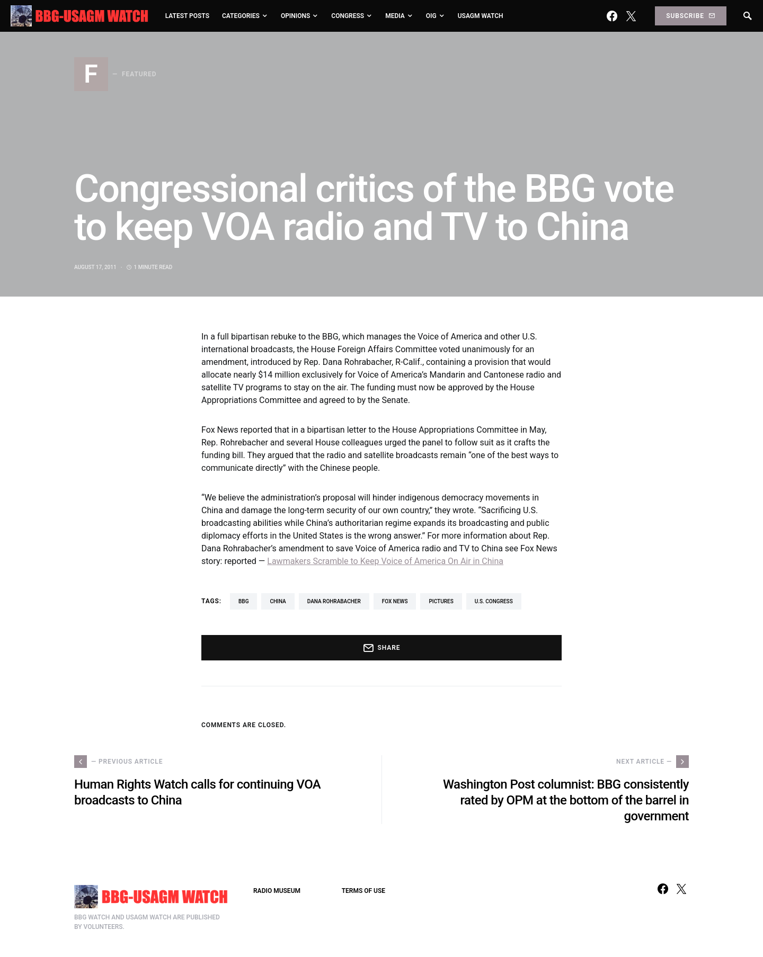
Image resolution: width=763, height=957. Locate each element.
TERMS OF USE (363, 891)
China (278, 601)
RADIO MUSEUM (276, 891)
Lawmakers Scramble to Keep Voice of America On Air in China (385, 561)
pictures (441, 601)
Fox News (395, 601)
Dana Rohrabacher (334, 601)
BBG (243, 601)
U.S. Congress (494, 601)
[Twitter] (631, 16)
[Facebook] (612, 16)
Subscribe (690, 16)
